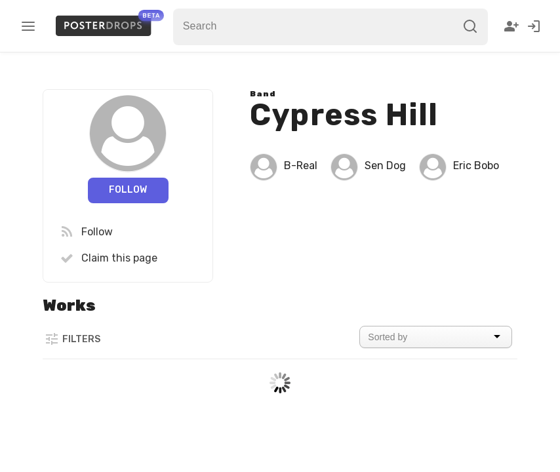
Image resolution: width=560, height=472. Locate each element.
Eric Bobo (476, 165)
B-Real (300, 165)
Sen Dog (385, 165)
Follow (128, 189)
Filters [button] (72, 339)
